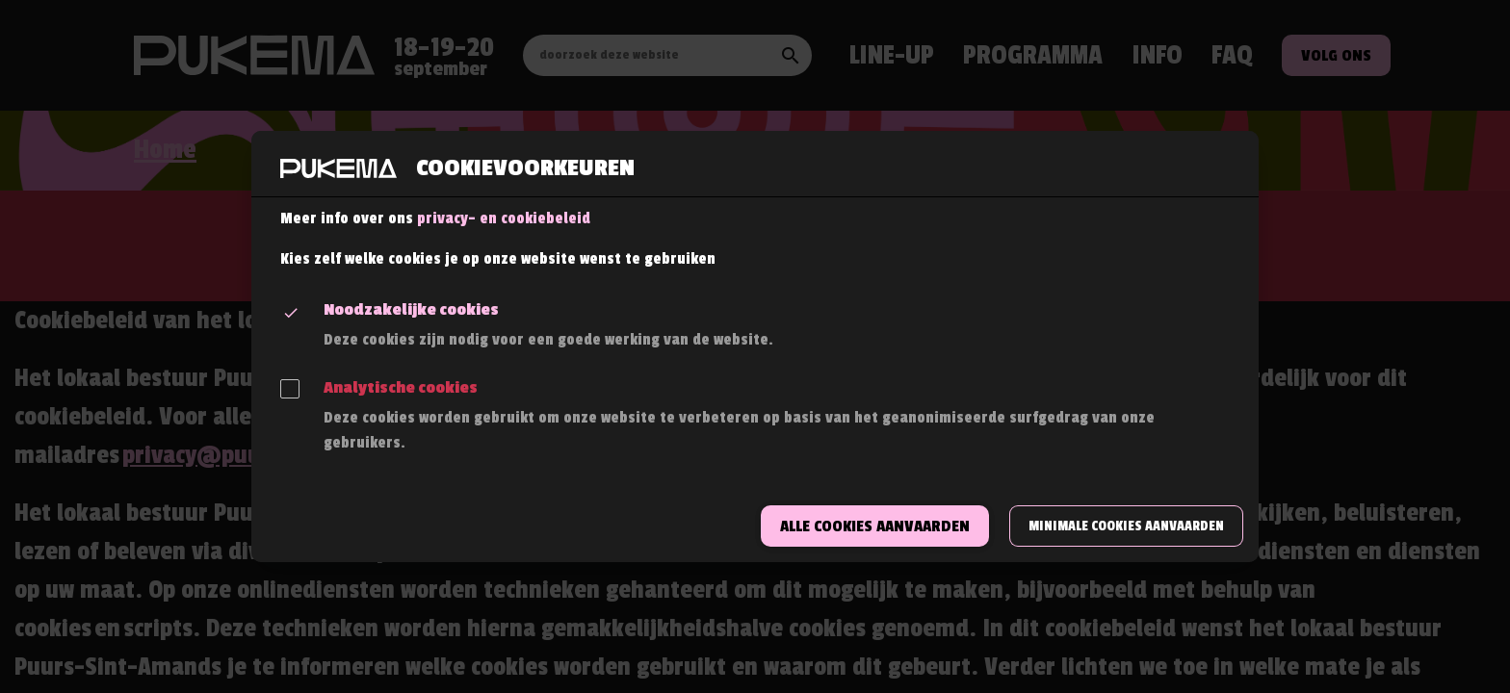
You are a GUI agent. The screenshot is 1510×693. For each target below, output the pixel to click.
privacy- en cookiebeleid (503, 218)
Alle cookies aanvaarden (875, 526)
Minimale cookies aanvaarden (1126, 526)
